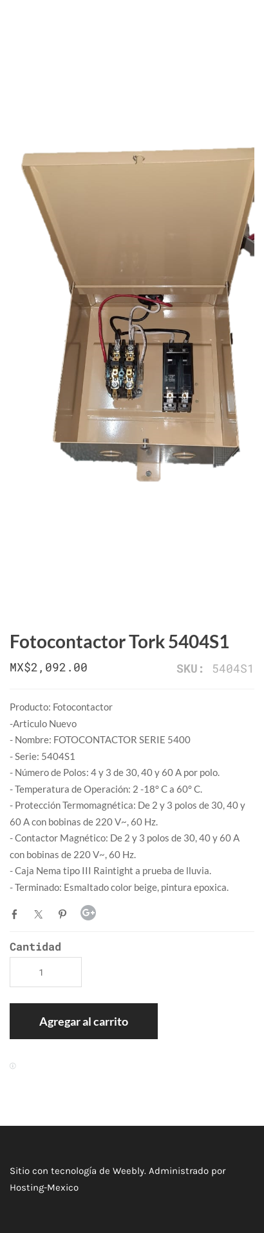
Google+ (88, 912)
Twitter (41, 914)
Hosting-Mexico (44, 1187)
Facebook (17, 914)
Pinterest (65, 914)
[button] (84, 1021)
